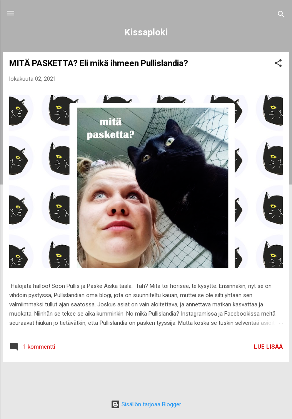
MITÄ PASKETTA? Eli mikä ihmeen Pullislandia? (98, 63)
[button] (278, 64)
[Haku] (281, 15)
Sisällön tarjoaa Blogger (146, 404)
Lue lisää (268, 346)
